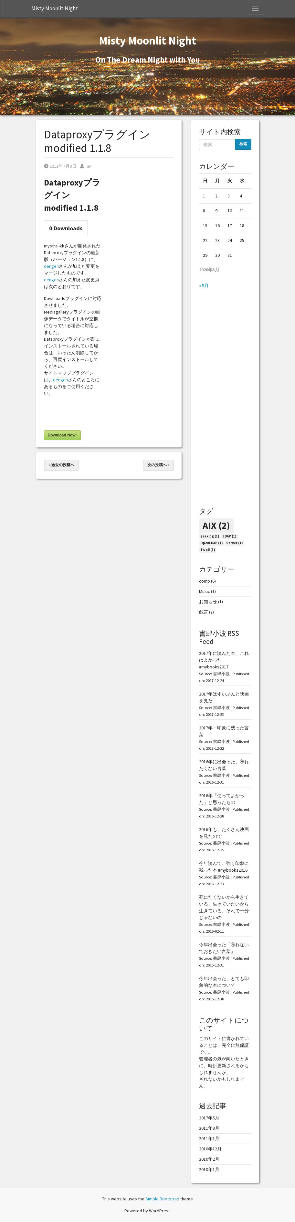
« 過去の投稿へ (61, 464)
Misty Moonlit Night (54, 8)
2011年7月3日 (60, 166)
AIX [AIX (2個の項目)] (216, 525)
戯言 (203, 612)
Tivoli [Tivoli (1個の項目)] (207, 550)
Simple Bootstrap (162, 1199)
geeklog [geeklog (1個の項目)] (209, 536)
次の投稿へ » (158, 464)
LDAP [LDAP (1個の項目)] (229, 536)
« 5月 (204, 285)
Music (204, 591)
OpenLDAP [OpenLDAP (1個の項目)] (211, 543)
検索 (243, 143)
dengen (51, 266)
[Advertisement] (225, 398)
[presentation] (93, 414)
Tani (86, 166)
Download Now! (62, 435)
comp (204, 581)
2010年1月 (209, 1169)
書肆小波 (221, 673)
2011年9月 (209, 1128)
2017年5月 (209, 1118)
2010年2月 (209, 1159)
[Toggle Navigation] (255, 8)
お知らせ (208, 602)
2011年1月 (209, 1138)
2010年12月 (210, 1149)
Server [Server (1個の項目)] (234, 543)
